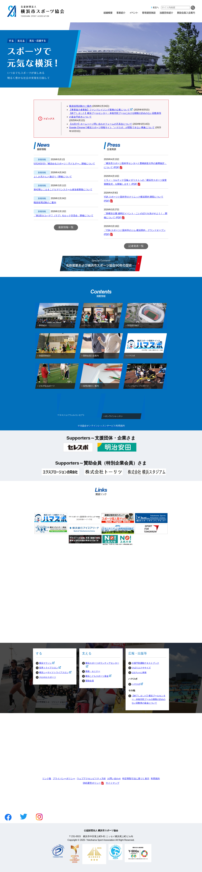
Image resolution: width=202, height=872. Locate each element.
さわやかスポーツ (47, 677)
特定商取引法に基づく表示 (135, 778)
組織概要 (108, 13)
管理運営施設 (149, 13)
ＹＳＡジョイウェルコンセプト (71, 415)
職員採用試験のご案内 (80, 106)
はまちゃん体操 (139, 672)
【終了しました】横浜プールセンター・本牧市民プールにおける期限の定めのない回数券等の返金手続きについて (115, 115)
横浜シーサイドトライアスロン (52, 672)
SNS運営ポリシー (92, 783)
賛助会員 (89, 680)
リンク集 (46, 778)
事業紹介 (120, 13)
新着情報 (42, 159)
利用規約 (155, 778)
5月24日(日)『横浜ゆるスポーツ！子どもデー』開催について (64, 163)
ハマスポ (134, 684)
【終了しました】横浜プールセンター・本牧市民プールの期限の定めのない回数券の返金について (148, 699)
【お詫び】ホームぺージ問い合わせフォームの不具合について (100, 124)
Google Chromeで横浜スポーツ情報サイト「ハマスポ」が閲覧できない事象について (112, 127)
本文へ (156, 7)
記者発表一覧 (136, 246)
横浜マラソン (44, 663)
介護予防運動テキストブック (145, 663)
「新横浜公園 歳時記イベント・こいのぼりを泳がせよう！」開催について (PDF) (135, 215)
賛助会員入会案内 (186, 13)
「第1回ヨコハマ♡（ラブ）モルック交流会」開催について (63, 215)
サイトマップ (112, 783)
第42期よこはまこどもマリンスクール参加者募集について (63, 189)
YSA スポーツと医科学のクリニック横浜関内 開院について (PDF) (133, 199)
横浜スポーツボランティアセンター (100, 663)
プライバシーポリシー (64, 778)
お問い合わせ (114, 778)
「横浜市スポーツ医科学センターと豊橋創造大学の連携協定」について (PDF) (135, 165)
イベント (133, 13)
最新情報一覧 (66, 227)
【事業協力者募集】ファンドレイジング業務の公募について (99, 110)
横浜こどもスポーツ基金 (95, 676)
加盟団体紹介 (166, 13)
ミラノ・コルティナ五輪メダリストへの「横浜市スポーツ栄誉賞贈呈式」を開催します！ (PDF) (135, 182)
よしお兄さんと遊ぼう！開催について (53, 176)
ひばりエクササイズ (141, 667)
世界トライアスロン (47, 668)
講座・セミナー (92, 671)
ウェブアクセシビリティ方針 (91, 778)
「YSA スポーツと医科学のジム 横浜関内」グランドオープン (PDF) (135, 232)
